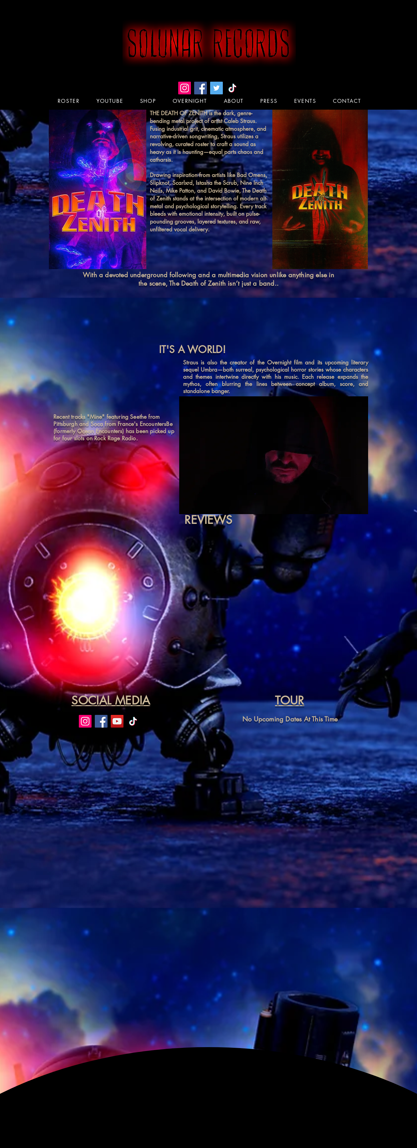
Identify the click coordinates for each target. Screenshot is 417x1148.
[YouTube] (117, 721)
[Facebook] (200, 88)
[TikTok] (232, 88)
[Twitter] (216, 88)
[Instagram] (184, 88)
